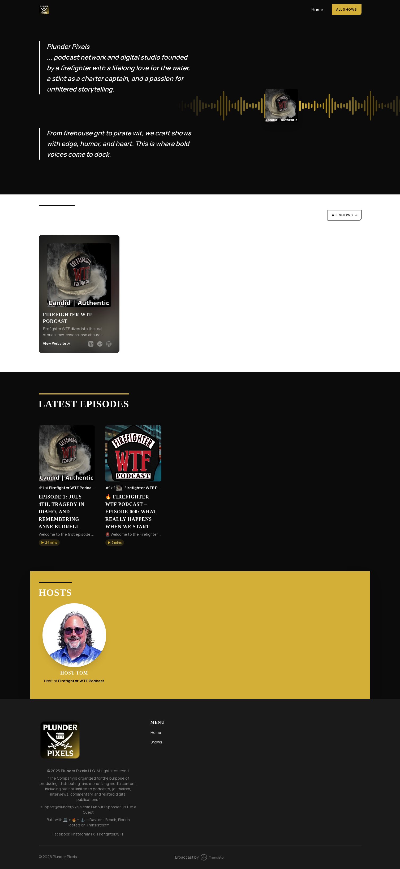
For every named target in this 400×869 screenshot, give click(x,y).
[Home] (172, 9)
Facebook (61, 834)
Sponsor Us (116, 806)
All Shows (346, 9)
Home (317, 10)
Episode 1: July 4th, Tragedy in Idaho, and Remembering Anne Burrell (62, 511)
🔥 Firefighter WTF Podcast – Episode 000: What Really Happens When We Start (131, 511)
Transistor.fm (98, 825)
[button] (49, 542)
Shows (156, 742)
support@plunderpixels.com (65, 806)
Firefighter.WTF (110, 834)
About (98, 806)
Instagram (81, 834)
